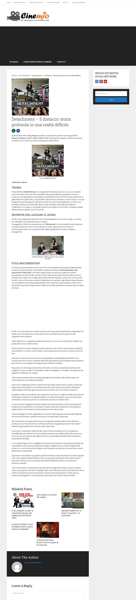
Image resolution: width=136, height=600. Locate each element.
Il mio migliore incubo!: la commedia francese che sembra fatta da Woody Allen (22, 514)
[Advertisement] (68, 42)
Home (9, 2)
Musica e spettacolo (78, 2)
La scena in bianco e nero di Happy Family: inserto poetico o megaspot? (22, 526)
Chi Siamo (13, 62)
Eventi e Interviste (53, 2)
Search (111, 100)
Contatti (61, 62)
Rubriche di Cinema (35, 2)
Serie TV (66, 2)
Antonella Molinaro (32, 562)
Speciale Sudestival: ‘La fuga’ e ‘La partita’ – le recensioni (71, 512)
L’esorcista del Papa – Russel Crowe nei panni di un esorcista (48, 542)
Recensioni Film (19, 2)
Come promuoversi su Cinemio (37, 62)
